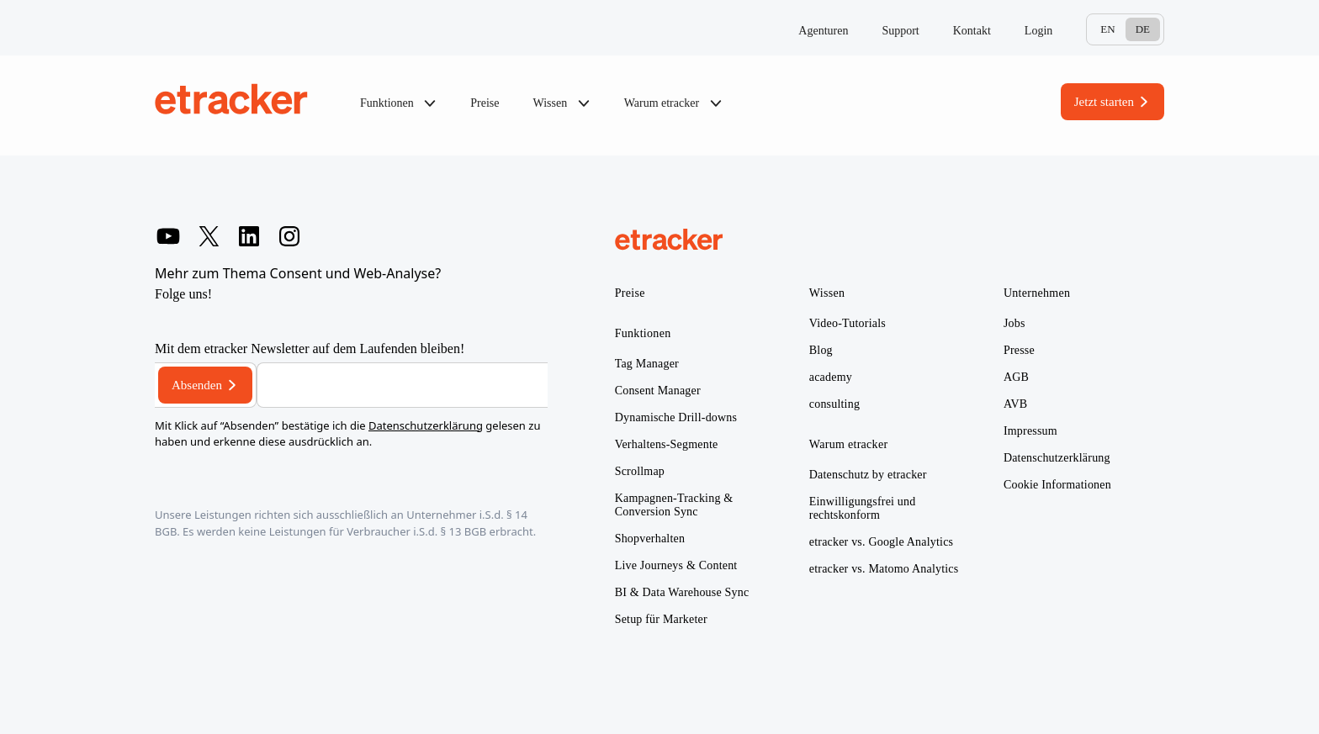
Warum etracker (673, 103)
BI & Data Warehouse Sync (682, 592)
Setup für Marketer (661, 619)
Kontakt (972, 30)
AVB (1015, 404)
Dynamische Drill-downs (676, 417)
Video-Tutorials (847, 323)
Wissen (562, 103)
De (1143, 29)
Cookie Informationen (1057, 484)
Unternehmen (1037, 293)
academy (830, 377)
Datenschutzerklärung (425, 425)
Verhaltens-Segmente (666, 444)
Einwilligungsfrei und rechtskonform (862, 508)
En (1107, 29)
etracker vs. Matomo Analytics (884, 568)
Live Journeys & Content (676, 565)
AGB (1016, 377)
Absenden (197, 385)
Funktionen (398, 103)
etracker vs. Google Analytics (881, 542)
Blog (821, 350)
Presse (1019, 350)
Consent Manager (658, 390)
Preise (484, 103)
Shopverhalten (650, 538)
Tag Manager (647, 363)
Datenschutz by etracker (868, 474)
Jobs (1014, 323)
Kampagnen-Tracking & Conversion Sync (674, 505)
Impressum (1030, 431)
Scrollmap (640, 471)
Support (900, 30)
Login (1038, 30)
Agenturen (823, 30)
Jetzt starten (1104, 101)
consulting (834, 404)
